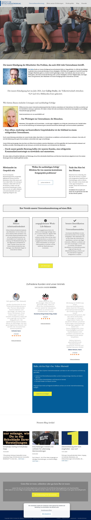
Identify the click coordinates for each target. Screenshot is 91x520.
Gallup (32, 69)
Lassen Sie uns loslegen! (42, 394)
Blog (77, 3)
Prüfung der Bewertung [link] (16, 340)
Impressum (73, 518)
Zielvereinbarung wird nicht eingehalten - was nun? (71, 448)
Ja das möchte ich (45, 182)
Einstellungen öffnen (46, 510)
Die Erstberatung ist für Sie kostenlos (45, 495)
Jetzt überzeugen (45, 266)
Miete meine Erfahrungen (55, 3)
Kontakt (84, 3)
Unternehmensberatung (36, 3)
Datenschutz (65, 518)
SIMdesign (42, 518)
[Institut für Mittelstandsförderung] (8, 2)
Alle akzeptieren (46, 514)
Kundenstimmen (82, 518)
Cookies (59, 518)
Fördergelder (70, 3)
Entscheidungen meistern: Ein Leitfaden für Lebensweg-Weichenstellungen (43, 449)
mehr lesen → (22, 459)
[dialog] (47, 510)
